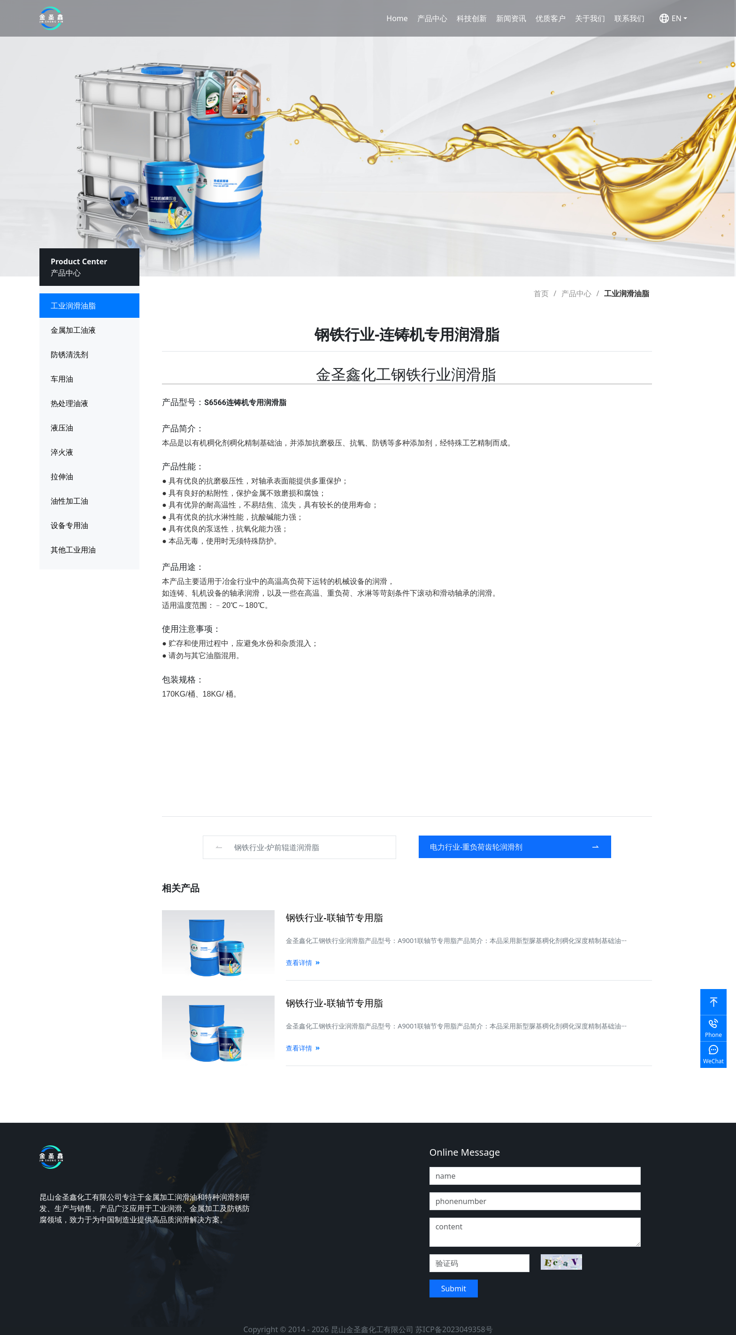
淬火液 (62, 452)
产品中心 (432, 18)
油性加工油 (69, 501)
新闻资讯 (511, 18)
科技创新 (472, 18)
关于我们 (590, 18)
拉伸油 (62, 476)
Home (397, 18)
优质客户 (551, 18)
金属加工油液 (73, 330)
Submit (453, 1288)
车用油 (62, 379)
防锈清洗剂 (69, 354)
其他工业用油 (73, 550)
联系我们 (629, 18)
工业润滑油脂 (73, 305)
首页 (541, 293)
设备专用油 (69, 525)
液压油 (62, 427)
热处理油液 (69, 403)
